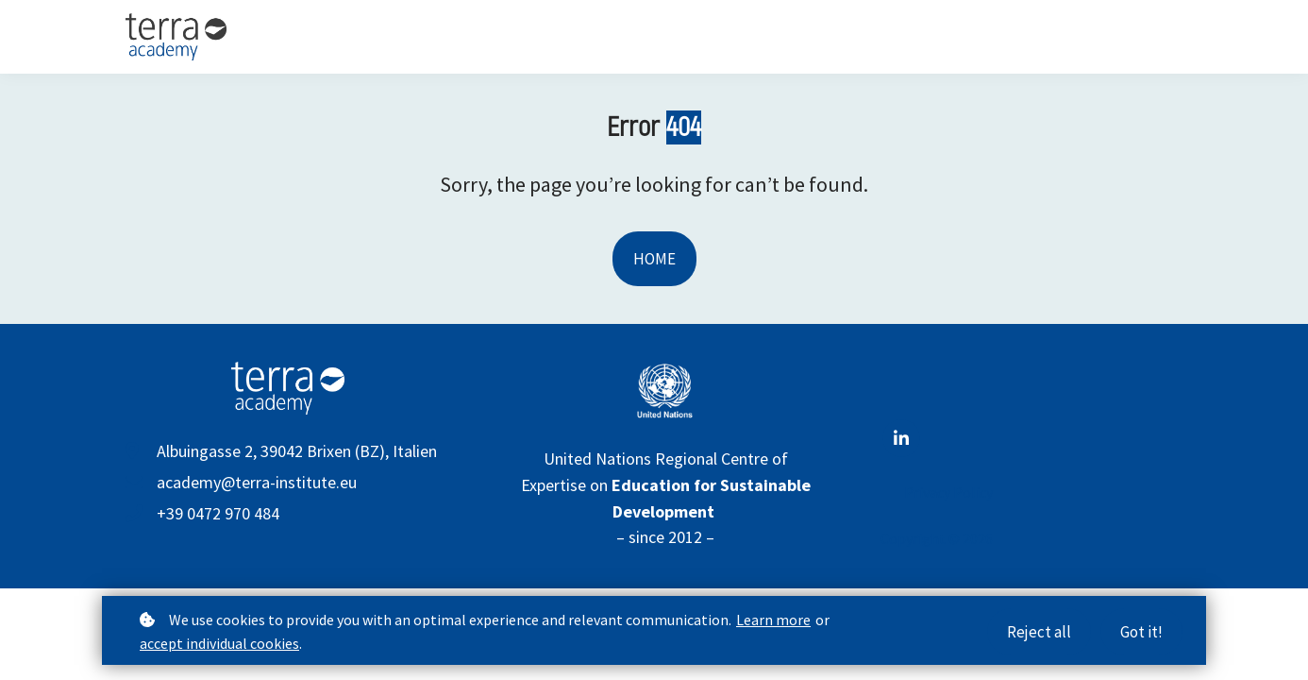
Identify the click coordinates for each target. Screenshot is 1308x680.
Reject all (1039, 633)
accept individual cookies (219, 645)
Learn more (773, 621)
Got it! (1141, 633)
